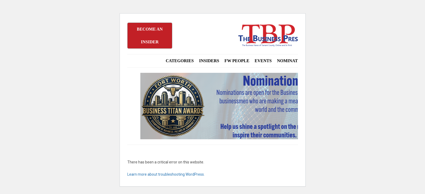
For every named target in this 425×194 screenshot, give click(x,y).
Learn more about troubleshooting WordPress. (166, 174)
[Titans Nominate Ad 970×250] (269, 106)
